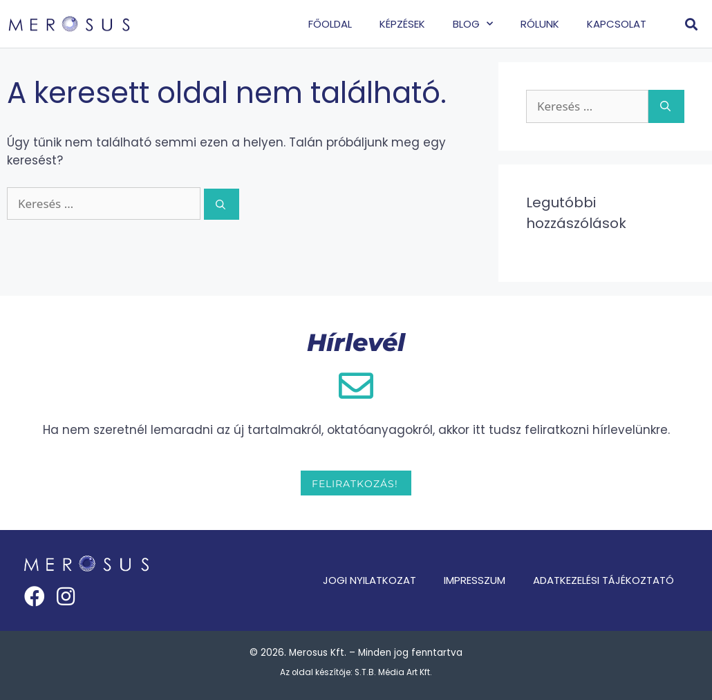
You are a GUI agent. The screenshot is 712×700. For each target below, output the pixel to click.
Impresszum (474, 580)
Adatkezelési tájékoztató (603, 580)
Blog (473, 24)
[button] (691, 23)
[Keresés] (221, 204)
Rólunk (540, 24)
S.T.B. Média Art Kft (392, 672)
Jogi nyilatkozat (369, 580)
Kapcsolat (616, 24)
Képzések (402, 24)
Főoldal (330, 24)
